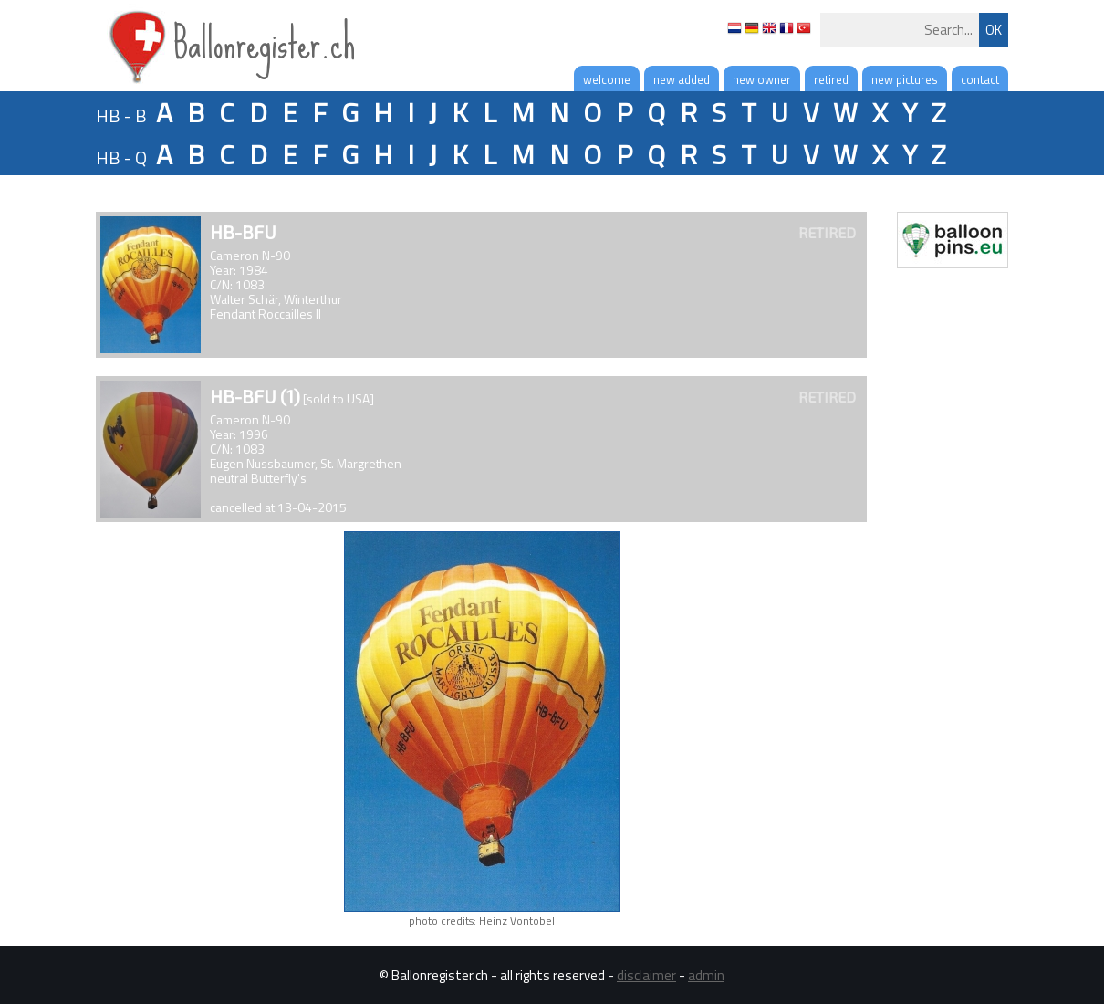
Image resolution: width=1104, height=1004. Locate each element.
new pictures (904, 79)
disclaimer (646, 975)
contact (980, 79)
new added (681, 79)
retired (831, 79)
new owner (762, 79)
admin (706, 975)
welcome (606, 79)
